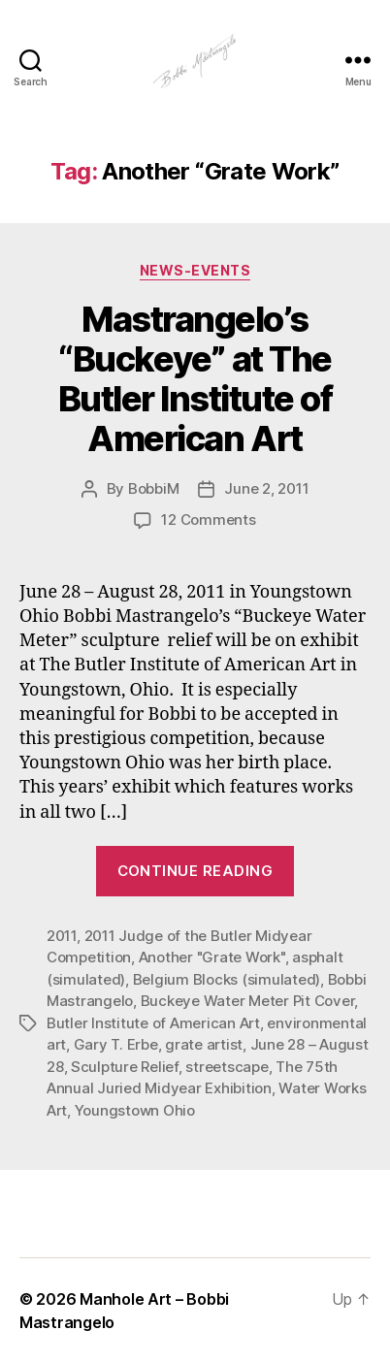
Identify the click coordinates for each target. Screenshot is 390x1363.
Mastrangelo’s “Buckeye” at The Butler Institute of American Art (195, 379)
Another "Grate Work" (212, 957)
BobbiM (153, 488)
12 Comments (208, 519)
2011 (62, 935)
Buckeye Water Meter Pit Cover (248, 1000)
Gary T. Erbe (116, 1044)
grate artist (204, 1044)
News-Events (195, 270)
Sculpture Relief (125, 1066)
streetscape (226, 1066)
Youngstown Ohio (135, 1110)
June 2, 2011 (266, 488)
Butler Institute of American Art (153, 1023)
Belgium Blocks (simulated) (226, 979)
